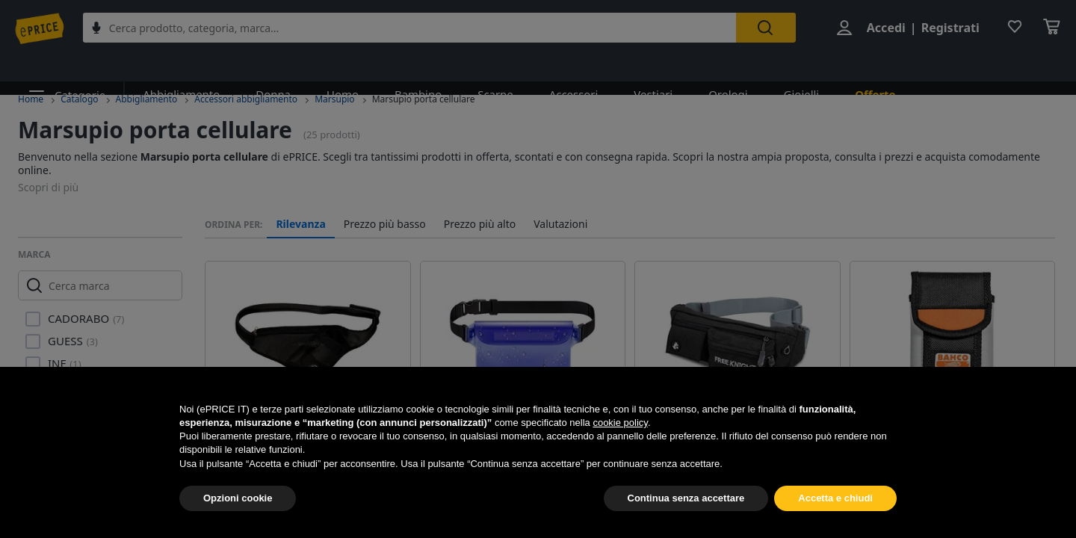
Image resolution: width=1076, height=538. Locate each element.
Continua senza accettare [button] (686, 498)
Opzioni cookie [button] (237, 498)
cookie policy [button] (620, 422)
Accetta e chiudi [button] (835, 498)
